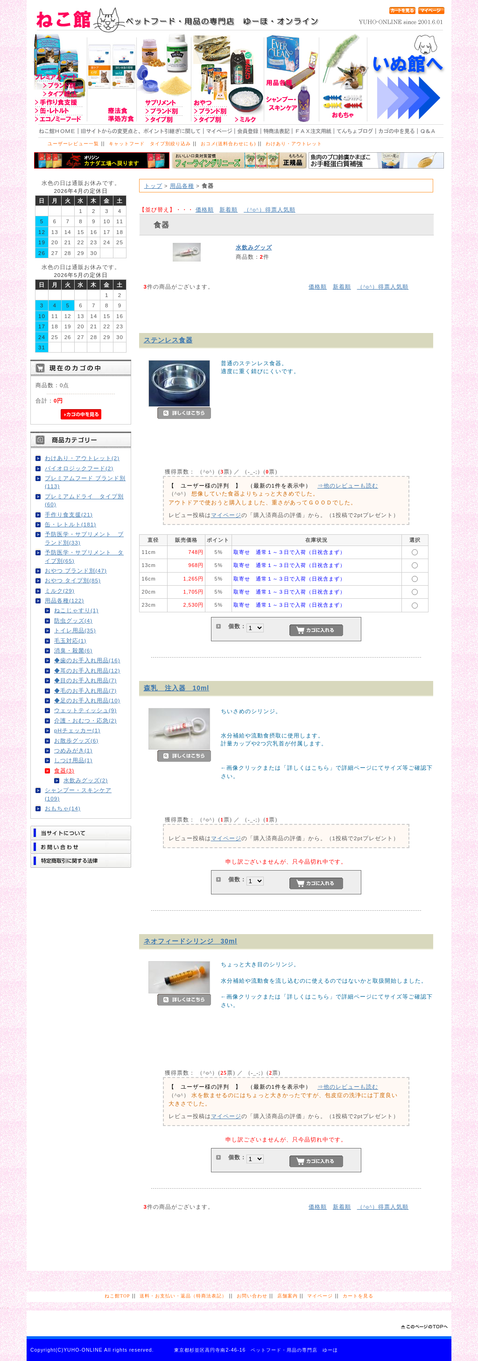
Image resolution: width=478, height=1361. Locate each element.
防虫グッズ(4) (73, 620)
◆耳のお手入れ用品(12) (87, 670)
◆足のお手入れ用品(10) (87, 700)
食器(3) (64, 770)
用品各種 (182, 186)
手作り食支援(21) (69, 514)
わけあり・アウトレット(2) (82, 458)
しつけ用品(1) (73, 760)
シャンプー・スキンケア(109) (78, 794)
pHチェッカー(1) (77, 730)
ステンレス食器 (168, 340)
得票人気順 (269, 209)
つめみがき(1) (73, 750)
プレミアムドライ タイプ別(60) (84, 500)
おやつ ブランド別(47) (76, 570)
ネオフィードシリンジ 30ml (191, 941)
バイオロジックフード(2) (79, 468)
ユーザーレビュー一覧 (73, 143)
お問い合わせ (252, 1295)
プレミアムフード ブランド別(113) (85, 482)
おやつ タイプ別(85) (73, 580)
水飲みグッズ (254, 247)
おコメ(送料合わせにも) (228, 143)
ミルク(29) (60, 591)
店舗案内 (287, 1295)
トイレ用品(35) (75, 630)
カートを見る (358, 1295)
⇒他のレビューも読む (347, 485)
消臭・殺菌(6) (73, 650)
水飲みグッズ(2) (85, 780)
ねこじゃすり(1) (76, 610)
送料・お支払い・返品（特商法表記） (183, 1295)
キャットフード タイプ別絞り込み (150, 143)
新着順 (228, 209)
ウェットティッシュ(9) (85, 710)
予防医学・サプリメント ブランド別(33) (84, 538)
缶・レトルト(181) (70, 524)
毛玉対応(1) (70, 641)
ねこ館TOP (117, 1295)
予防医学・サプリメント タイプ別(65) (84, 556)
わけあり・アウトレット (294, 143)
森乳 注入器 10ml (177, 688)
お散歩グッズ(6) (76, 740)
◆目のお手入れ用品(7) (85, 680)
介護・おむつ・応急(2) (85, 720)
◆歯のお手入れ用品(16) (87, 660)
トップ (153, 186)
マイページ (226, 515)
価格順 (205, 209)
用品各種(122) (64, 600)
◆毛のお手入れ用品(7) (85, 691)
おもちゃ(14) (63, 808)
